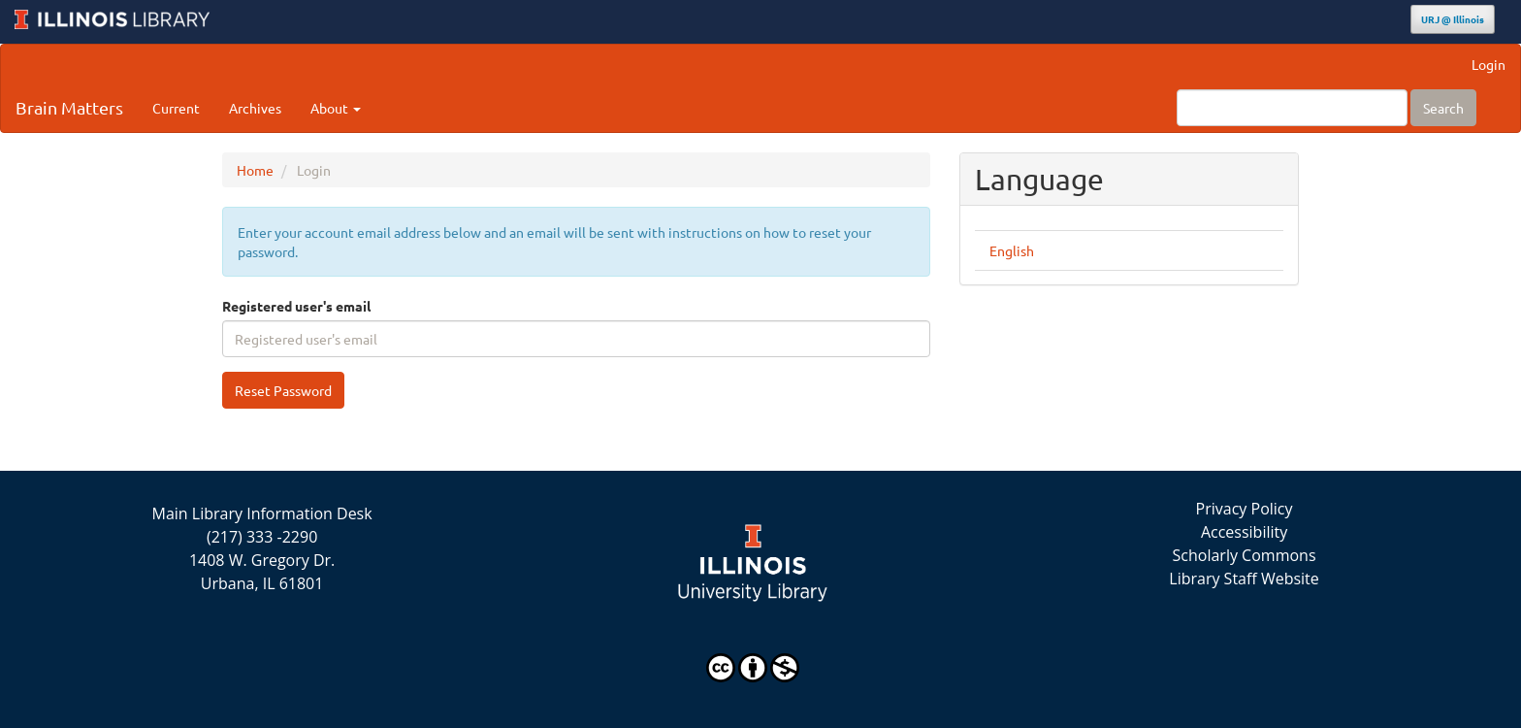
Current (176, 107)
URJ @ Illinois (1452, 19)
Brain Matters (69, 107)
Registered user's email (296, 305)
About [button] (335, 107)
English (1011, 250)
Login (1488, 64)
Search (1443, 107)
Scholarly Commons (1244, 555)
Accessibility (1244, 532)
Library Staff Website (1244, 578)
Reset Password (283, 390)
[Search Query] (1292, 107)
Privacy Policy (1244, 508)
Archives (255, 107)
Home (255, 170)
